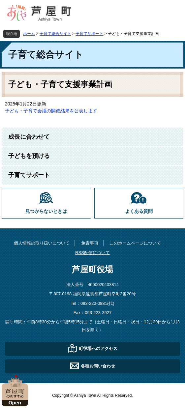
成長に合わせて (29, 136)
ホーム (29, 33)
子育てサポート (89, 33)
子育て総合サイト (55, 33)
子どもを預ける (29, 156)
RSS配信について (92, 252)
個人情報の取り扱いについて (42, 243)
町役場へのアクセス (98, 348)
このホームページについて (135, 243)
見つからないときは (46, 211)
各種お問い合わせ (98, 366)
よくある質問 (139, 211)
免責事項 (89, 243)
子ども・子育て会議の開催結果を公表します (51, 110)
